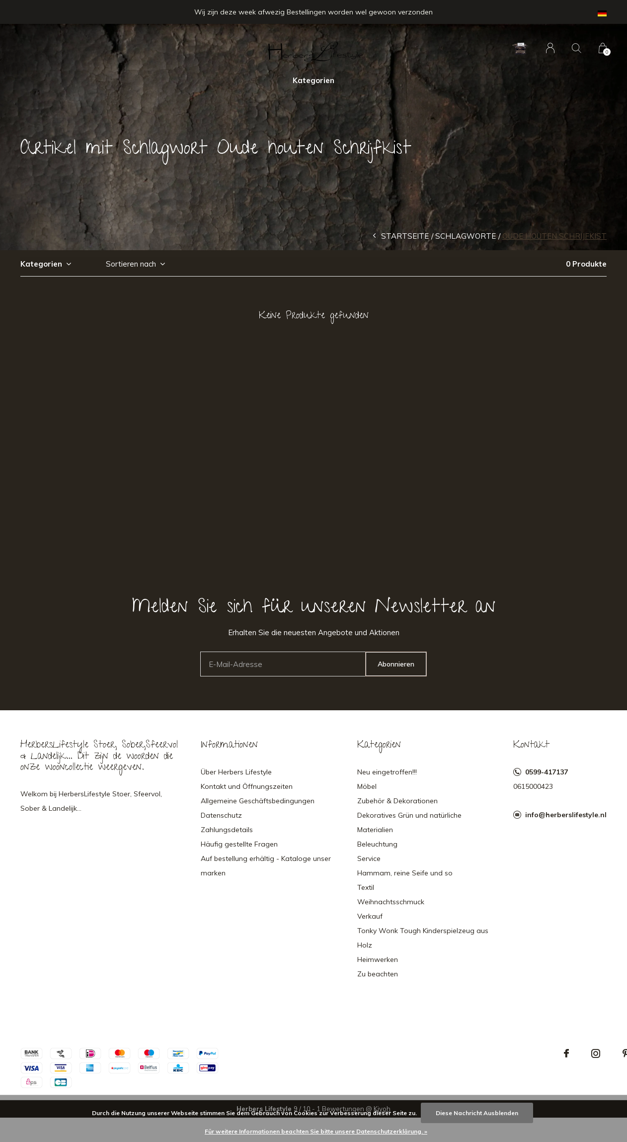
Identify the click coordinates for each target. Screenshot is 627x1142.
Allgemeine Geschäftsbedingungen (257, 800)
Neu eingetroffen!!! (387, 771)
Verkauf (370, 916)
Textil (365, 887)
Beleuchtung (377, 844)
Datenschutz (221, 815)
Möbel (367, 786)
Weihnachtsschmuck (390, 901)
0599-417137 (546, 771)
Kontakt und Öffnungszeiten (247, 786)
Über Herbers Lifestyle (236, 771)
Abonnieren (396, 664)
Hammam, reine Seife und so (405, 872)
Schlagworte (465, 236)
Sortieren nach (131, 264)
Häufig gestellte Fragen (239, 844)
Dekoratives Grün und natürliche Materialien (409, 822)
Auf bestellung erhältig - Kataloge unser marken (266, 865)
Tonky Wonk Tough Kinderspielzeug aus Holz (422, 938)
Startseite (405, 236)
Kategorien (313, 80)
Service (369, 858)
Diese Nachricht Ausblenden (477, 1113)
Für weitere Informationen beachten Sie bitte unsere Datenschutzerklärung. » (316, 1131)
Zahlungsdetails (227, 829)
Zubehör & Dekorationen (397, 800)
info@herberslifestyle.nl (566, 814)
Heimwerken (377, 959)
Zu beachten (377, 973)
